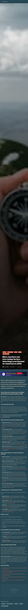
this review (12, 487)
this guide (9, 534)
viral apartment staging (6, 507)
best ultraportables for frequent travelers (10, 448)
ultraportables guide (8, 498)
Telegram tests (12, 503)
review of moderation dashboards (21, 444)
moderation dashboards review (20, 476)
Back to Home (4, 1)
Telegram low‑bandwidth (22, 469)
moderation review (5, 539)
